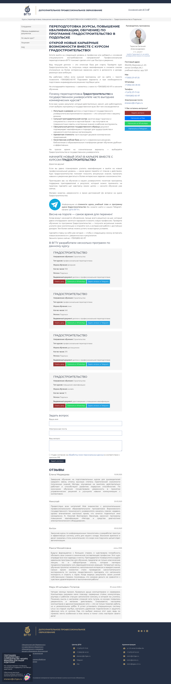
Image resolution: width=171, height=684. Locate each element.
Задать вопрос (137, 113)
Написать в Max (138, 118)
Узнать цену (59, 281)
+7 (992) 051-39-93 (132, 85)
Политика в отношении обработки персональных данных (34, 660)
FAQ (23, 47)
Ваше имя (53, 419)
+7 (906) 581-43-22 (83, 652)
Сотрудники (26, 27)
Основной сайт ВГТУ (138, 10)
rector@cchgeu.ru (133, 656)
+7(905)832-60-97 (132, 96)
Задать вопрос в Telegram (98, 281)
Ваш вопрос (54, 439)
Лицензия (25, 43)
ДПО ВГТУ (74, 210)
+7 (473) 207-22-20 (133, 652)
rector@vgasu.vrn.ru (133, 664)
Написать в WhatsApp (138, 123)
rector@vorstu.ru (132, 660)
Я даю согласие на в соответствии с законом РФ (84, 456)
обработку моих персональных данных (86, 455)
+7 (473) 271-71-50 (132, 92)
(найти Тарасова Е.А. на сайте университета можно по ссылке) (138, 55)
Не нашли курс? (27, 38)
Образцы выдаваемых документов (30, 32)
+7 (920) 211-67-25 (132, 78)
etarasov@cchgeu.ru (134, 103)
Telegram (80, 660)
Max (78, 664)
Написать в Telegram (137, 129)
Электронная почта (58, 429)
